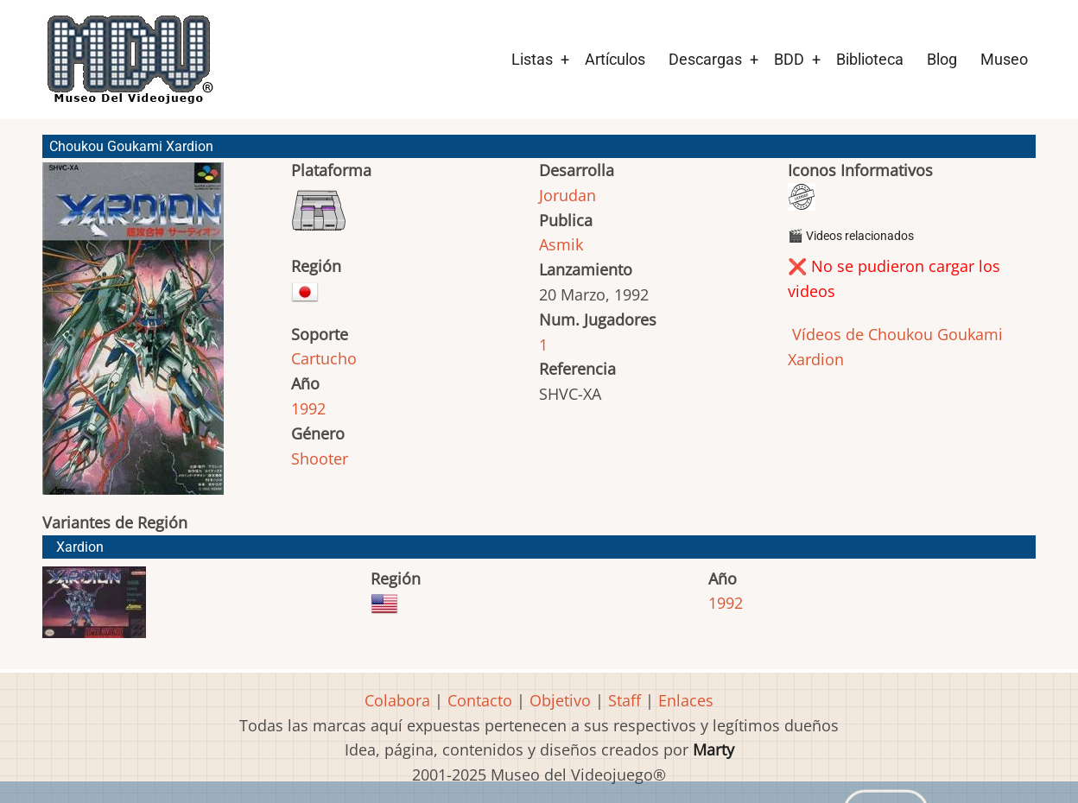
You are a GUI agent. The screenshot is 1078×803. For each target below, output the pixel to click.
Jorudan (567, 195)
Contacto (479, 700)
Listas (532, 59)
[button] (133, 336)
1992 (308, 408)
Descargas (705, 59)
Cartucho (324, 358)
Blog (942, 59)
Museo (1004, 59)
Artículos (615, 59)
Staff (624, 700)
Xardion (80, 547)
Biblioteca (870, 59)
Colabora (397, 700)
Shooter (319, 458)
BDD (789, 59)
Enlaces (685, 700)
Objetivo (560, 700)
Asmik (561, 244)
